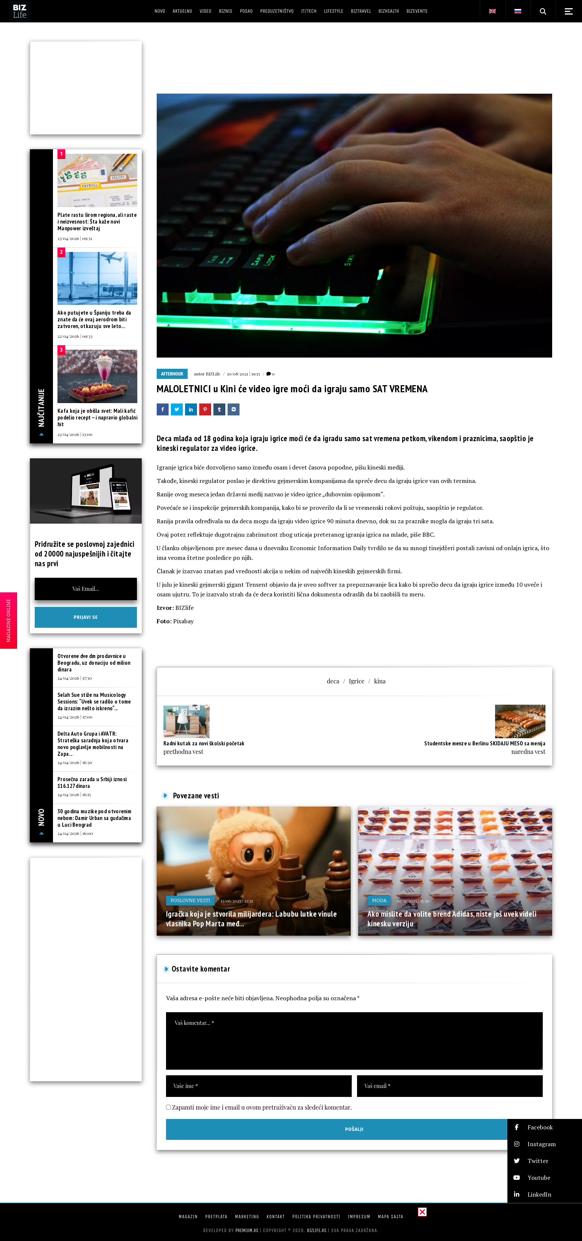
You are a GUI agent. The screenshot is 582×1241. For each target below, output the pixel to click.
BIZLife (213, 374)
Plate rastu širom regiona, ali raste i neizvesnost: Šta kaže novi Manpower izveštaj (97, 221)
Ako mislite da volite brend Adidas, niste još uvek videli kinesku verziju (451, 919)
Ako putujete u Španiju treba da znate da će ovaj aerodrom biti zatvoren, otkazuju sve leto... (94, 319)
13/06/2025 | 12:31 (236, 901)
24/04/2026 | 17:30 (74, 678)
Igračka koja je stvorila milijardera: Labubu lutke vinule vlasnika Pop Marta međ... (251, 919)
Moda (379, 900)
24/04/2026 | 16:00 (75, 833)
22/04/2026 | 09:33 (75, 336)
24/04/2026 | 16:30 (74, 762)
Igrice (356, 681)
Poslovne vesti (190, 900)
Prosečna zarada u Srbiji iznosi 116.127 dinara (91, 782)
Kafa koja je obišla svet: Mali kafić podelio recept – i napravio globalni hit (97, 417)
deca (333, 681)
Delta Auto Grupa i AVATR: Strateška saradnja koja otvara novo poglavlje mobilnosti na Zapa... (92, 743)
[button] (544, 1127)
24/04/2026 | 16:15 (74, 794)
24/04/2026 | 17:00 (75, 717)
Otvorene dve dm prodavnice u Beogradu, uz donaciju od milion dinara (93, 662)
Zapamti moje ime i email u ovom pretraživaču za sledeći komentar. (262, 1107)
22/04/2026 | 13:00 (75, 434)
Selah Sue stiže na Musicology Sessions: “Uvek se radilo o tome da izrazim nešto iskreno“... (94, 701)
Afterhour (172, 374)
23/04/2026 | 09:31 (74, 238)
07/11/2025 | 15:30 (413, 901)
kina (380, 681)
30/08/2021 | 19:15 (243, 374)
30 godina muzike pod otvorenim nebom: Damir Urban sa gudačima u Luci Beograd (94, 818)
